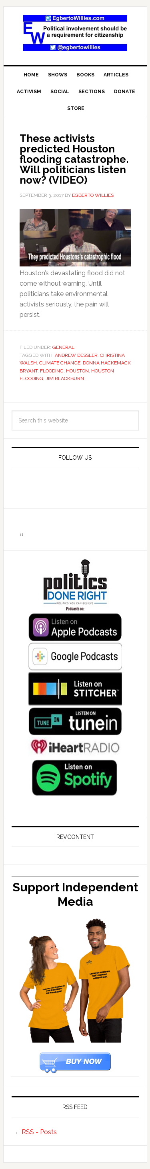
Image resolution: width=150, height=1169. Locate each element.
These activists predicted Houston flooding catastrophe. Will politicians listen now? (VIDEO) (74, 159)
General (63, 347)
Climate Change (59, 363)
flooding (52, 371)
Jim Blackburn (65, 378)
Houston (77, 371)
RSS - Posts (39, 1132)
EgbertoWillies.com (75, 33)
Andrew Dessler (76, 355)
